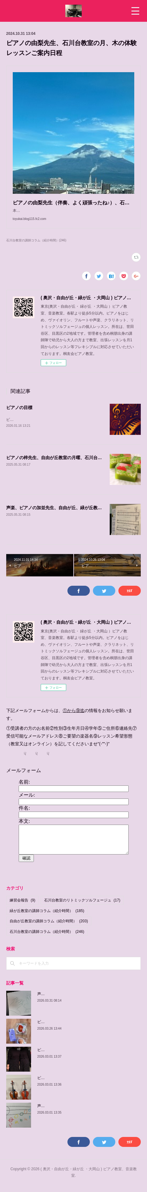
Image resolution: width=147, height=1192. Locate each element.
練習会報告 (22, 907)
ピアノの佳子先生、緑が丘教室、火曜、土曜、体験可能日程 (87, 1056)
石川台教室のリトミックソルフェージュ (82, 907)
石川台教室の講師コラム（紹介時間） (47, 938)
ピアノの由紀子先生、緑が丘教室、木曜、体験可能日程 (84, 1084)
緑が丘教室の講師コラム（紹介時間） (47, 917)
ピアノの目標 (19, 413)
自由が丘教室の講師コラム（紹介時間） (49, 928)
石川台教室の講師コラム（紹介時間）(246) (36, 246)
